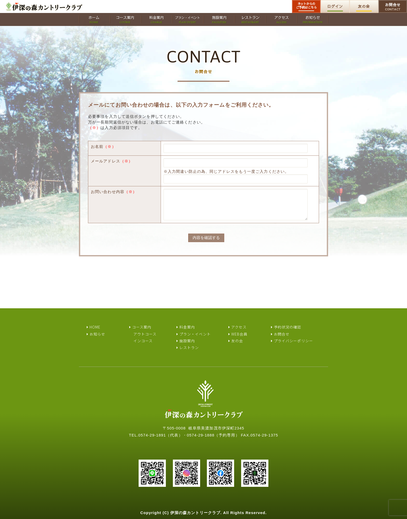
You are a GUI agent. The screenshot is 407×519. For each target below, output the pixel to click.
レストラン (189, 347)
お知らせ (97, 334)
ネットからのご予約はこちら (306, 5)
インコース (143, 340)
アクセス (239, 327)
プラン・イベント (195, 334)
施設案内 (187, 340)
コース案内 (142, 327)
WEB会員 (239, 334)
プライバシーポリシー (293, 340)
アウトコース (145, 334)
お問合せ (392, 6)
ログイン (335, 6)
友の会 (364, 6)
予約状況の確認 (287, 327)
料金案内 (187, 327)
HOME (95, 327)
